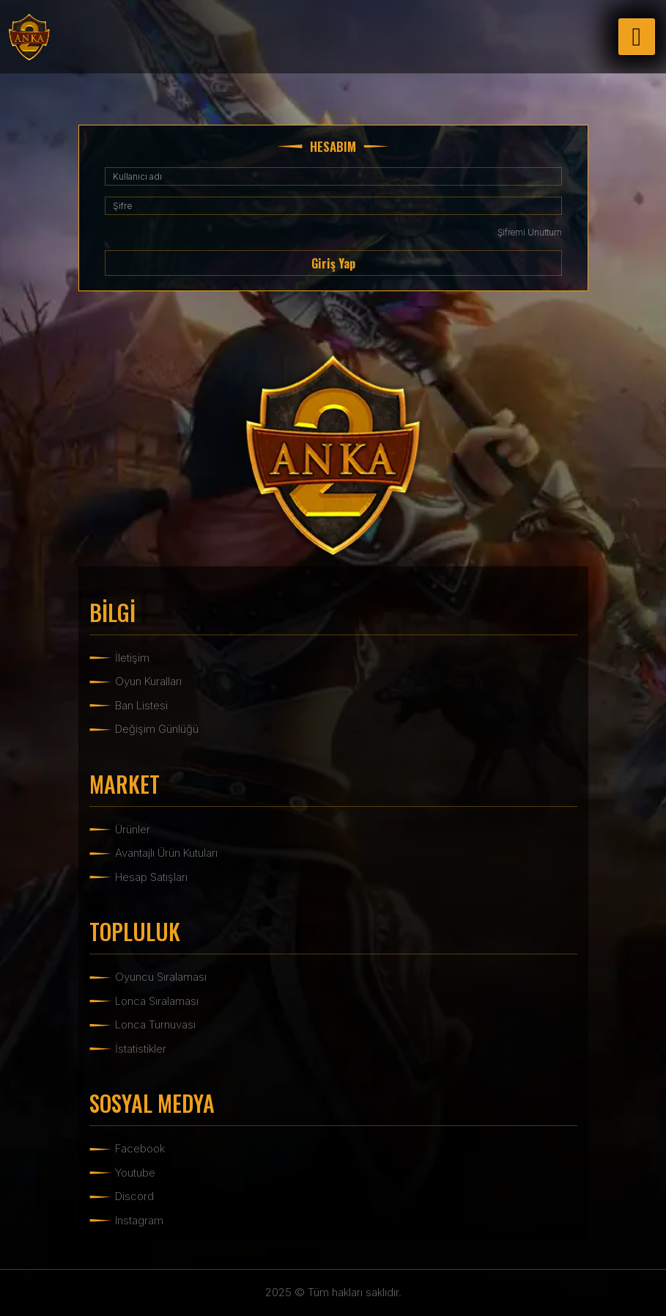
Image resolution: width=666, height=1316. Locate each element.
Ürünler (132, 829)
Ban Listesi (141, 705)
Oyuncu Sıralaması (161, 977)
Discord (134, 1196)
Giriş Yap (333, 263)
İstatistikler (140, 1049)
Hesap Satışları (151, 877)
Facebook (140, 1148)
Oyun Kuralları (148, 681)
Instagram (139, 1220)
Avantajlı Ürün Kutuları (166, 853)
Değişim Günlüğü (157, 729)
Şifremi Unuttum (529, 232)
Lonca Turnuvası (155, 1024)
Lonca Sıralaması (157, 1001)
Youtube (135, 1173)
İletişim (132, 658)
